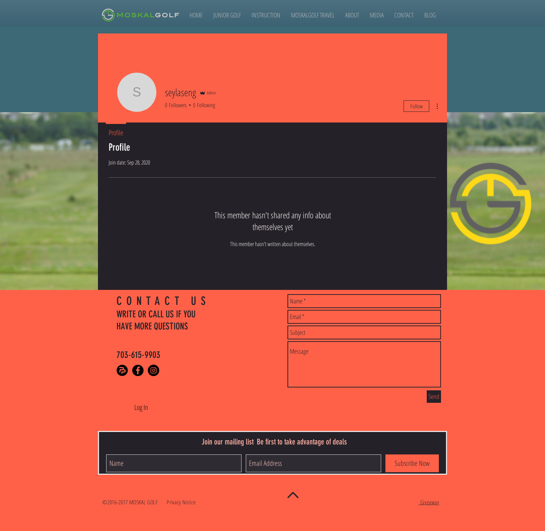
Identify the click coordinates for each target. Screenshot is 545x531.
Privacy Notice (182, 502)
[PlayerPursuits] (122, 370)
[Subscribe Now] (412, 463)
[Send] (434, 396)
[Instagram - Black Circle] (153, 370)
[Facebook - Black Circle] (138, 370)
